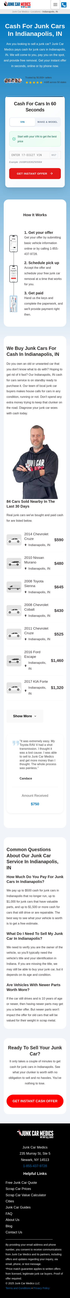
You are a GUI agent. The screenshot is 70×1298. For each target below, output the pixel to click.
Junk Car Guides (18, 1207)
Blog (9, 1226)
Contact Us (14, 1232)
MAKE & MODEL (48, 122)
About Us (12, 1220)
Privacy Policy (41, 1288)
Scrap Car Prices (18, 1189)
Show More (25, 716)
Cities (10, 1201)
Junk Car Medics (20, 11)
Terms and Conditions (18, 1288)
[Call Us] (64, 5)
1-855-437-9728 (35, 1166)
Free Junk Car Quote (21, 1183)
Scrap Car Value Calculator (26, 1195)
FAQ (9, 1214)
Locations (35, 11)
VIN (22, 122)
